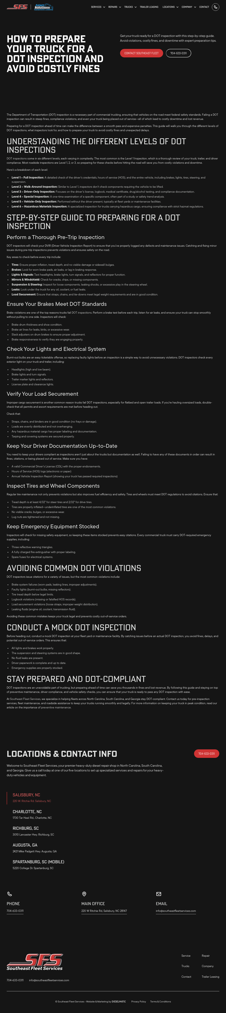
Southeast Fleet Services (25, 699)
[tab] (40, 798)
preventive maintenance (56, 707)
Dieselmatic (119, 1001)
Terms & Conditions (160, 1001)
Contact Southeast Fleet (141, 53)
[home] (17, 7)
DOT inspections (17, 158)
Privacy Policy (138, 1001)
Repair (206, 956)
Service (186, 956)
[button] (98, 7)
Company (208, 966)
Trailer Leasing (149, 6)
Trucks (185, 966)
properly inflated (33, 507)
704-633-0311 (178, 53)
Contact (204, 6)
